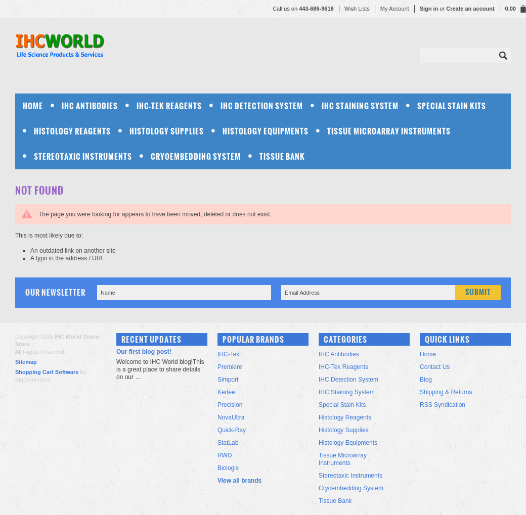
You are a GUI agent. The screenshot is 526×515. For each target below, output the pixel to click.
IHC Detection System (262, 106)
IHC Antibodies (90, 106)
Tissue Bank (282, 156)
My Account (394, 9)
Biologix (228, 468)
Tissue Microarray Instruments (389, 131)
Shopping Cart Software (46, 372)
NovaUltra (230, 417)
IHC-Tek (228, 354)
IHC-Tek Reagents (169, 106)
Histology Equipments (266, 131)
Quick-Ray (231, 430)
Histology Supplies (166, 131)
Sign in (429, 9)
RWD (224, 455)
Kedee (226, 392)
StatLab (227, 442)
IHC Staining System (360, 106)
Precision (229, 404)
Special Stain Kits (451, 106)
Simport (227, 379)
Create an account (470, 9)
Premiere (229, 366)
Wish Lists (357, 9)
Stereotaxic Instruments (83, 156)
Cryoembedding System (196, 156)
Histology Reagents (72, 131)
